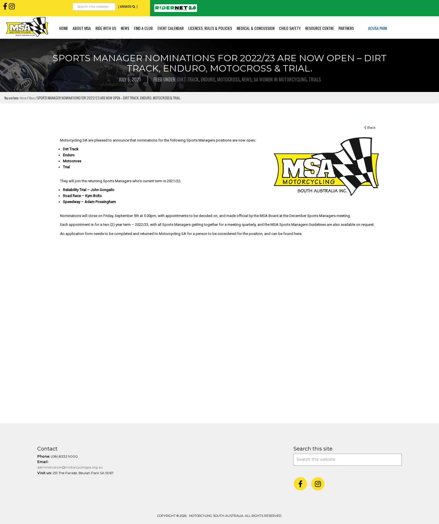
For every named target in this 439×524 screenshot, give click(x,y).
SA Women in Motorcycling (280, 79)
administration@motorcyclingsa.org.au (70, 467)
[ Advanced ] (128, 6)
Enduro (208, 79)
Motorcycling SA (27, 27)
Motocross (228, 79)
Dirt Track (188, 79)
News (247, 79)
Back (370, 127)
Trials (315, 79)
